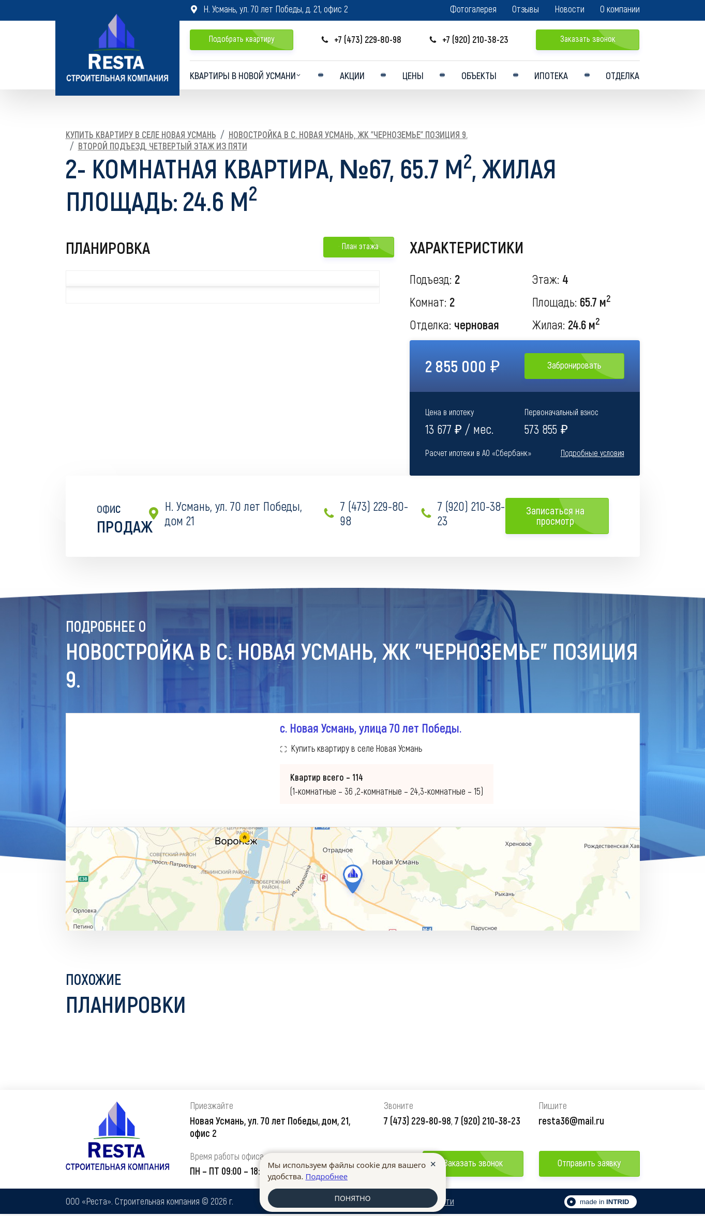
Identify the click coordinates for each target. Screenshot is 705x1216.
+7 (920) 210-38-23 (468, 39)
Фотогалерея (473, 9)
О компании (620, 9)
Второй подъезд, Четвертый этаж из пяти (162, 145)
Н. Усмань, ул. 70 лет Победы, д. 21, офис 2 (269, 8)
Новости (569, 9)
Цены (416, 76)
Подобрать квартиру (241, 38)
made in (604, 1204)
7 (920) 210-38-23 (462, 513)
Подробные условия (592, 453)
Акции (357, 76)
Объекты (481, 76)
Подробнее (326, 1176)
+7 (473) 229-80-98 (361, 39)
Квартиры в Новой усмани (244, 76)
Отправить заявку (589, 1165)
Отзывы (525, 9)
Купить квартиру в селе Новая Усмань (141, 134)
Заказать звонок (588, 38)
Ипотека (551, 76)
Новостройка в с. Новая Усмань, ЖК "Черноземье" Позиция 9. (348, 134)
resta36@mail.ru (571, 1122)
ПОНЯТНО (352, 1198)
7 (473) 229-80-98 (365, 513)
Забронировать (574, 365)
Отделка (621, 76)
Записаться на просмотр (563, 515)
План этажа (359, 246)
